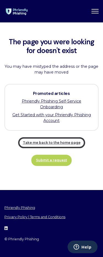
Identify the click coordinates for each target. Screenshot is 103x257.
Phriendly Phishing (19, 208)
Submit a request (51, 160)
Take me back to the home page (51, 143)
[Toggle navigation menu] (95, 11)
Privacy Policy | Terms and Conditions (34, 217)
